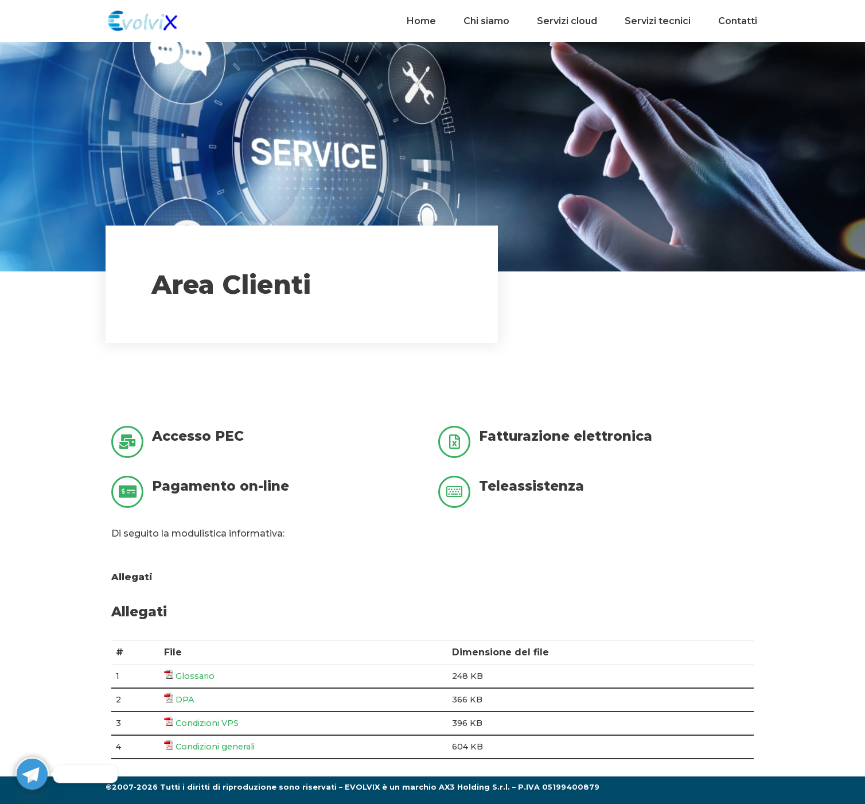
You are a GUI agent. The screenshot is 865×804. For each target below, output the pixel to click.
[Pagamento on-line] (127, 492)
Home (421, 20)
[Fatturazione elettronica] (454, 442)
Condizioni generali (215, 746)
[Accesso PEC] (127, 442)
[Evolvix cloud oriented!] (143, 21)
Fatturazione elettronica (565, 436)
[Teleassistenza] (454, 492)
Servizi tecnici (658, 20)
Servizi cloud (567, 20)
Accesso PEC (198, 436)
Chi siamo (486, 20)
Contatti (737, 20)
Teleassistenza (531, 486)
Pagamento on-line (220, 486)
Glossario (195, 676)
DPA (185, 699)
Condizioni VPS (207, 723)
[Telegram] (32, 774)
